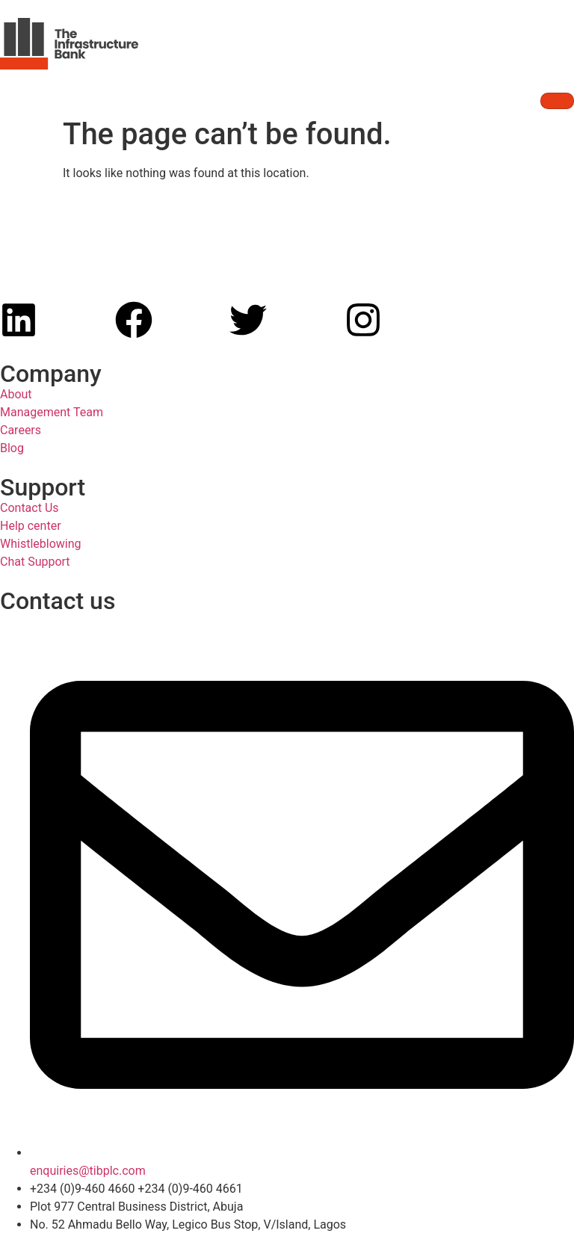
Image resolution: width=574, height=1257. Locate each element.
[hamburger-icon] (557, 101)
